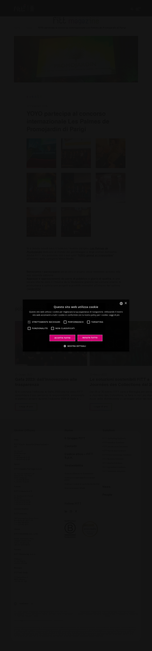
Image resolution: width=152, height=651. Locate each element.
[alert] (76, 325)
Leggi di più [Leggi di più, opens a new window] (114, 315)
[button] (76, 346)
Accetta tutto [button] (62, 338)
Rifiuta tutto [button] (90, 337)
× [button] (125, 303)
